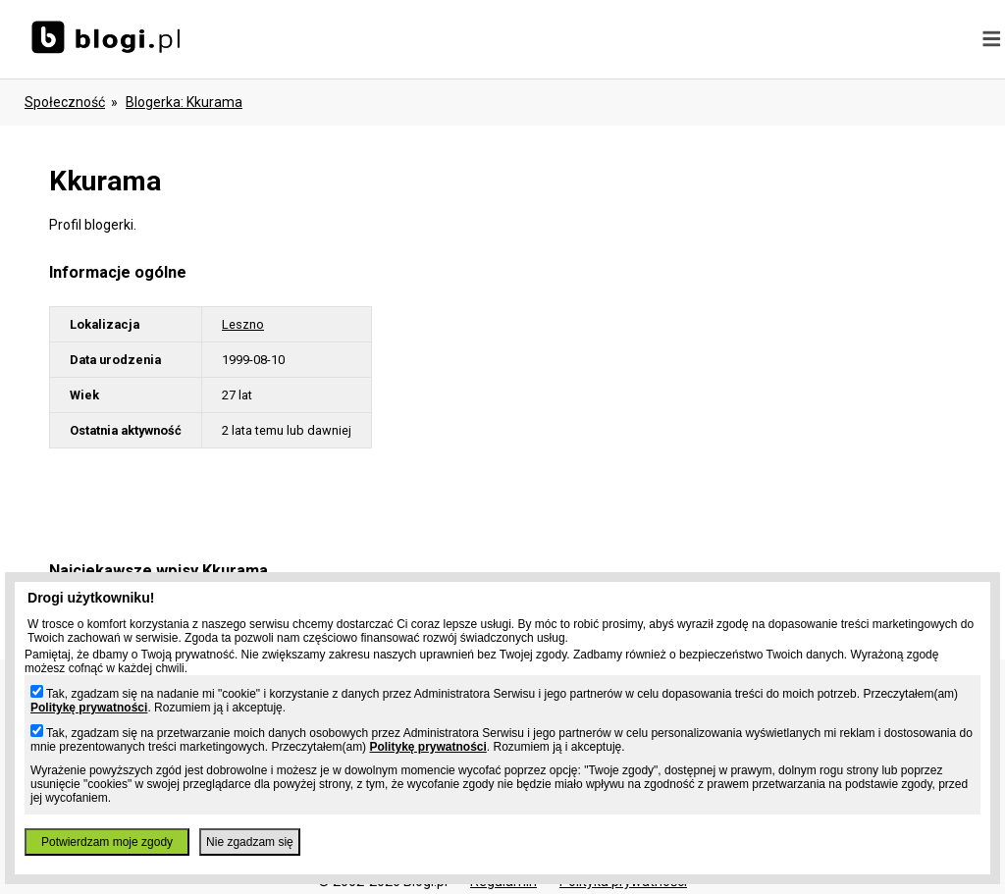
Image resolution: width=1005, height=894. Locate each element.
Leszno (243, 324)
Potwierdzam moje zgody (107, 842)
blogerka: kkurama (184, 102)
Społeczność (65, 102)
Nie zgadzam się (249, 842)
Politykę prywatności (88, 707)
